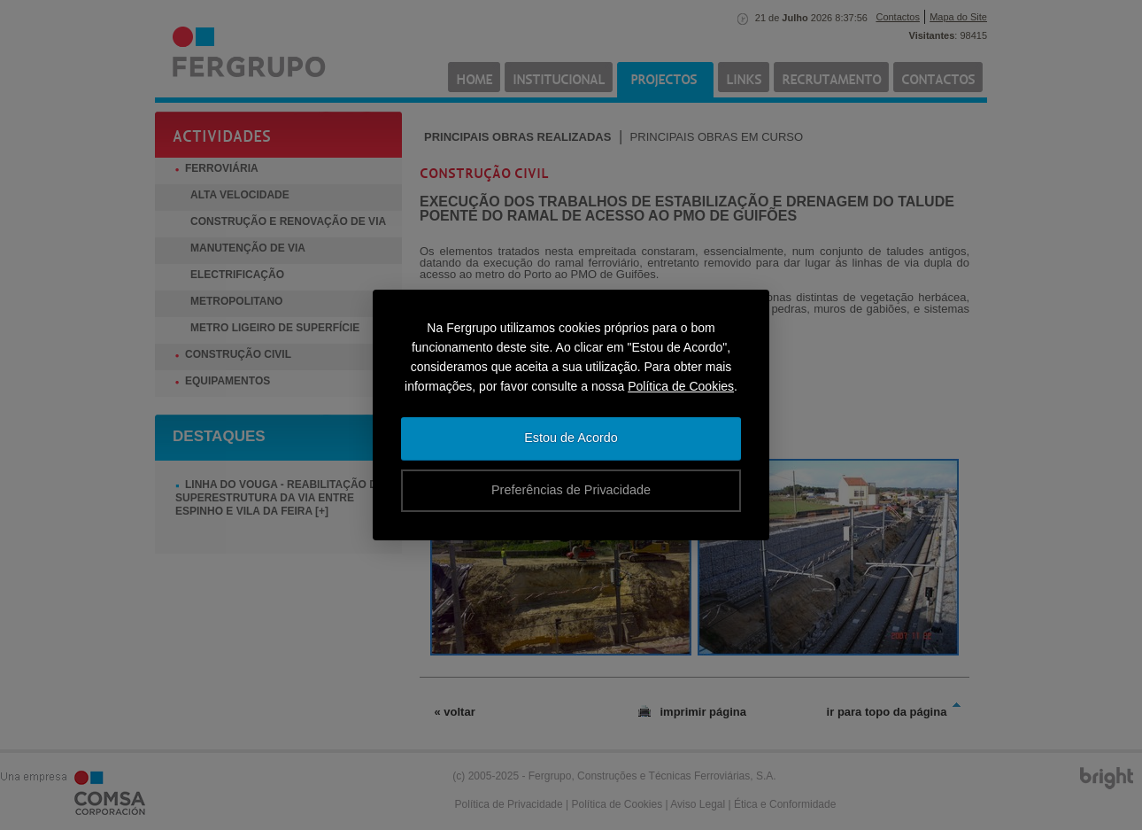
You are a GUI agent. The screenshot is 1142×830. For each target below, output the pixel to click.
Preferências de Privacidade (571, 490)
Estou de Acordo (571, 438)
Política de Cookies (681, 386)
